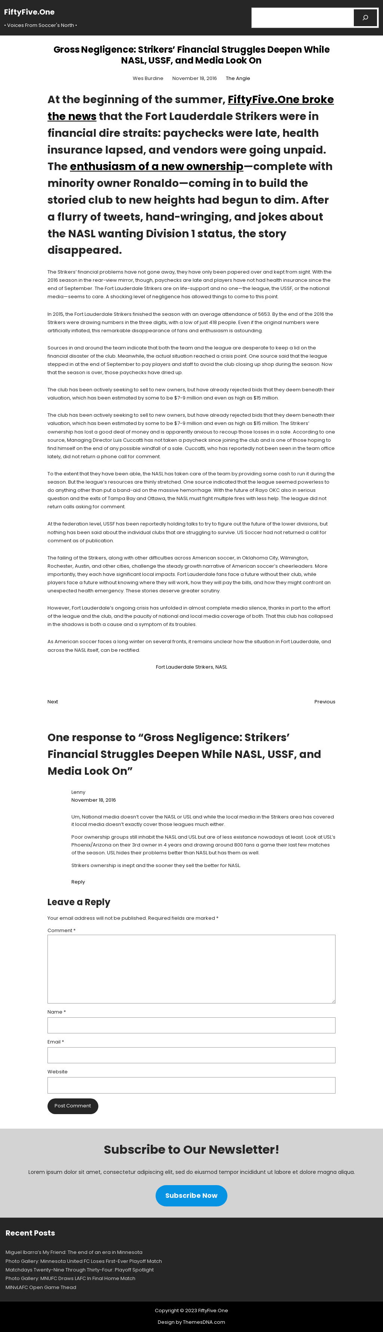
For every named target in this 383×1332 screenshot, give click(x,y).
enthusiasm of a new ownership (156, 166)
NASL (221, 666)
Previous (325, 701)
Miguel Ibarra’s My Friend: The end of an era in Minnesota (74, 1252)
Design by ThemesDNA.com (191, 1322)
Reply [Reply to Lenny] (78, 881)
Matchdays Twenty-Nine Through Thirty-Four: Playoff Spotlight (80, 1269)
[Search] (365, 17)
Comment (62, 930)
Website (58, 1071)
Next (53, 701)
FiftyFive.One (29, 12)
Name (57, 1011)
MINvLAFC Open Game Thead (41, 1287)
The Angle (238, 78)
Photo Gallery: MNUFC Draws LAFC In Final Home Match (70, 1278)
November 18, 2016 (93, 800)
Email (56, 1041)
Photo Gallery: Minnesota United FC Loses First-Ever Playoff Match (84, 1261)
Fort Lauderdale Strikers (184, 666)
